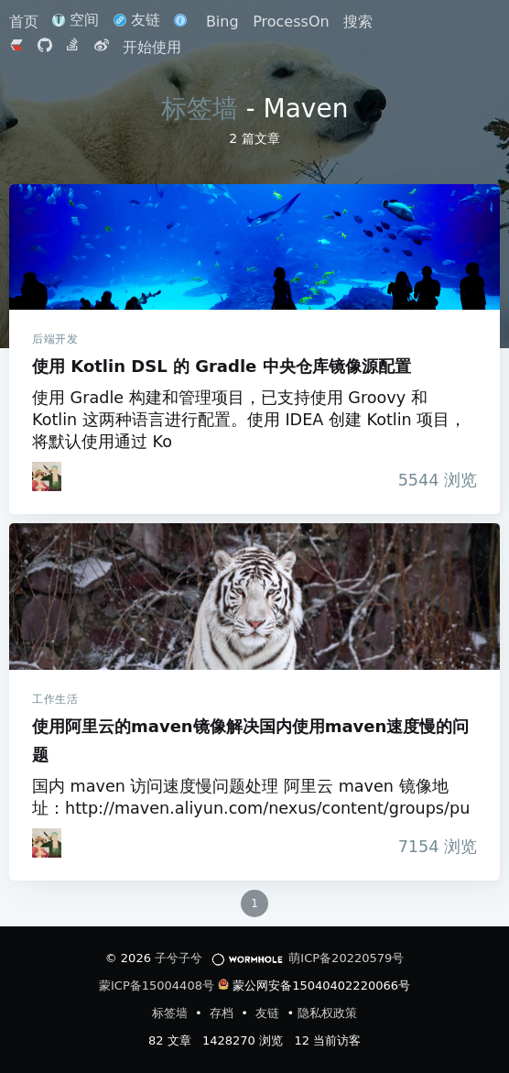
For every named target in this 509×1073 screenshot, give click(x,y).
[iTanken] (46, 476)
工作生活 (55, 699)
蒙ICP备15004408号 (156, 985)
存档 (223, 1013)
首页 (26, 21)
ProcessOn (291, 21)
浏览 (432, 480)
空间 (75, 19)
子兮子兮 (178, 958)
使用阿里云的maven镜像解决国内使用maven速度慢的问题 (254, 596)
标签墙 (199, 108)
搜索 (358, 21)
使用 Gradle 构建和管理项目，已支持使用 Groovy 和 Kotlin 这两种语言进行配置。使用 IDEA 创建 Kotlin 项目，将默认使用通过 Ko (249, 420)
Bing (222, 21)
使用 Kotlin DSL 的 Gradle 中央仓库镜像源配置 (254, 247)
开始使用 (152, 47)
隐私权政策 (327, 1013)
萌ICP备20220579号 (346, 958)
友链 (137, 19)
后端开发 (55, 339)
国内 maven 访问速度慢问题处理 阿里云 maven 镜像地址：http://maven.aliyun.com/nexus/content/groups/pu (251, 797)
